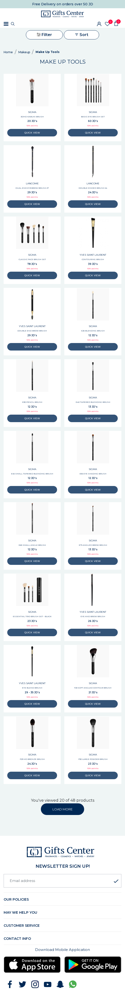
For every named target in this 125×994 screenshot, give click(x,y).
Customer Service (22, 925)
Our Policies (16, 899)
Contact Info (17, 938)
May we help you (20, 912)
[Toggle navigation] (6, 24)
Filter (44, 34)
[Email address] (62, 881)
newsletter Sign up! (63, 866)
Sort (81, 34)
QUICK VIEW (32, 132)
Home (8, 52)
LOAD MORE (62, 809)
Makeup (24, 52)
